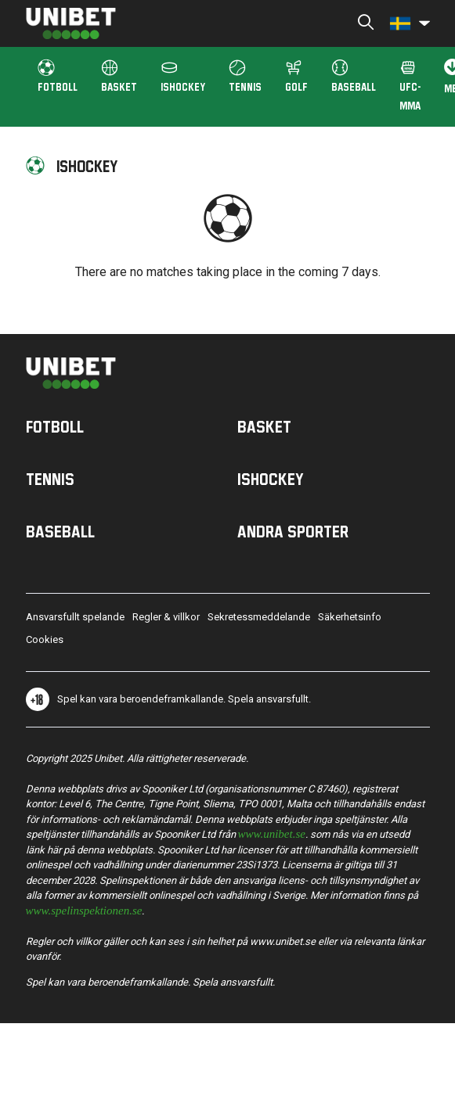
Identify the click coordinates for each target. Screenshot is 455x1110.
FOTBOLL (58, 76)
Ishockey (270, 478)
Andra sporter (292, 531)
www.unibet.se (271, 833)
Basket (264, 426)
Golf (296, 76)
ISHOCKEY (183, 76)
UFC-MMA (410, 85)
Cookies (44, 639)
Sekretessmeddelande (259, 617)
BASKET (119, 76)
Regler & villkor (166, 617)
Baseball (353, 76)
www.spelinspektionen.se (84, 909)
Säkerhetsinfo (349, 617)
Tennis (245, 76)
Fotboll (55, 426)
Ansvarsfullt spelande (75, 617)
